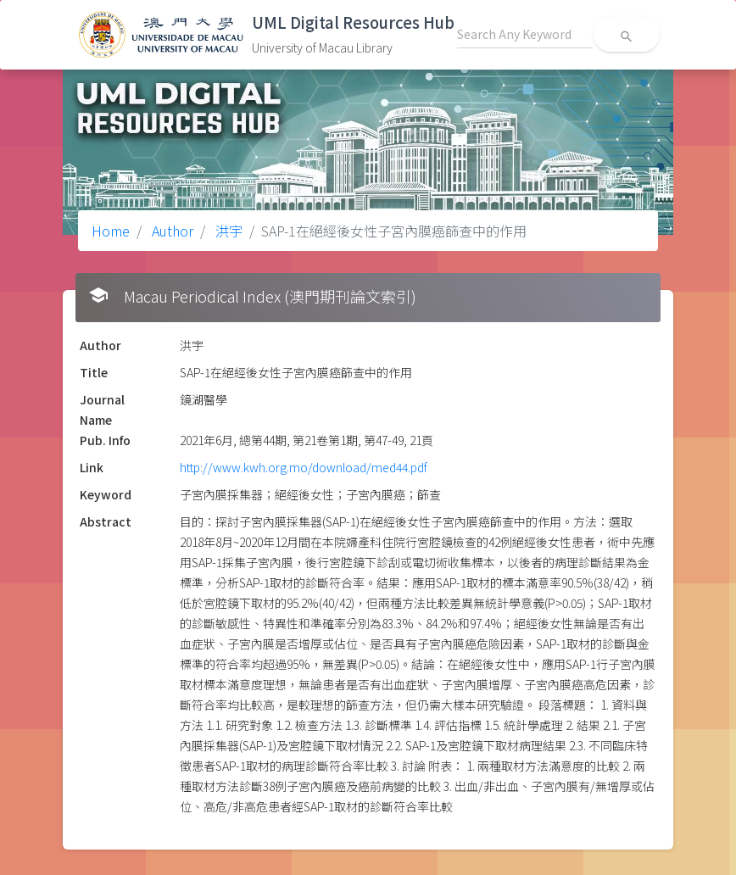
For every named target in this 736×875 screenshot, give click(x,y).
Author (170, 230)
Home (111, 230)
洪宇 (227, 230)
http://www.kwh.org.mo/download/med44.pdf (303, 467)
